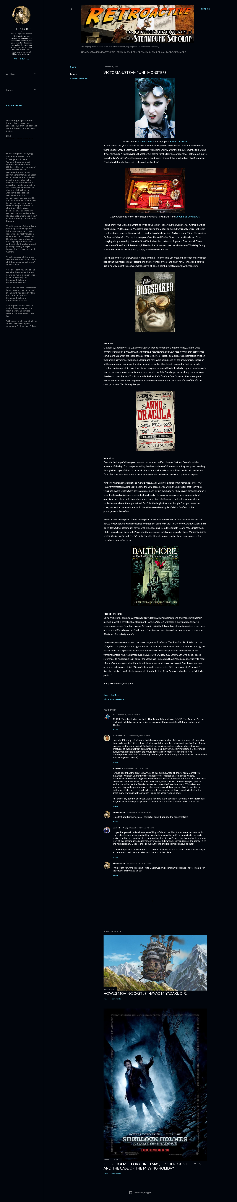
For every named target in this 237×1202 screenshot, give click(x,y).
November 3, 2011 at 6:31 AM (136, 768)
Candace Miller (146, 141)
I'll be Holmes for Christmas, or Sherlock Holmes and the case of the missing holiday (152, 1166)
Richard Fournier (178, 141)
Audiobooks (170, 52)
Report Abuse (14, 105)
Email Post (114, 695)
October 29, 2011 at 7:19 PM (128, 714)
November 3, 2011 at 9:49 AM (139, 812)
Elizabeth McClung (120, 828)
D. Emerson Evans (120, 736)
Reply (115, 730)
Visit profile (21, 58)
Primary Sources (126, 52)
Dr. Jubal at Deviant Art (187, 216)
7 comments (115, 1173)
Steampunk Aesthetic (102, 52)
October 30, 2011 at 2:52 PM (140, 736)
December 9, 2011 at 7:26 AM (141, 828)
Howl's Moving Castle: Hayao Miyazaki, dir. (145, 993)
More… (183, 52)
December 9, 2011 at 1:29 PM (139, 863)
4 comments (115, 999)
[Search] (205, 9)
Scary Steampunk (79, 78)
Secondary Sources (150, 52)
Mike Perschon (119, 812)
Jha (114, 714)
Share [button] (73, 67)
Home (84, 52)
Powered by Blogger (140, 1192)
